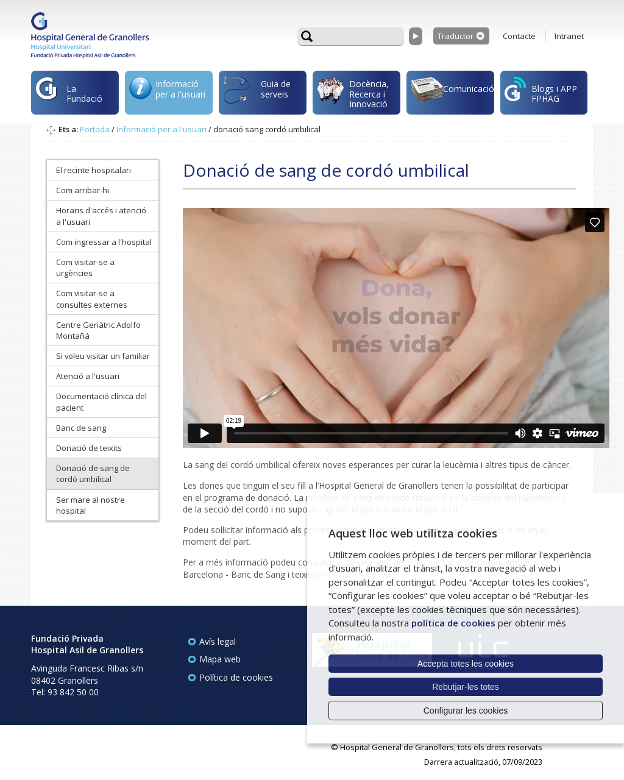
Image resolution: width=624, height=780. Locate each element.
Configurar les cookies (466, 710)
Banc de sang (81, 427)
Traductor (455, 35)
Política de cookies (236, 677)
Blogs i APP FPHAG (541, 90)
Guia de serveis (257, 96)
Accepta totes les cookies (465, 663)
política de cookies (453, 623)
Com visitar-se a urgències (85, 267)
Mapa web (220, 659)
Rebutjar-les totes (465, 687)
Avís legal (217, 641)
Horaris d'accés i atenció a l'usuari (101, 216)
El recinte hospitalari (93, 170)
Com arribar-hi (82, 190)
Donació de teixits (89, 447)
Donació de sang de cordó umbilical (93, 473)
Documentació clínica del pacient (101, 402)
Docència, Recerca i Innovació (353, 94)
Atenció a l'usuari (87, 375)
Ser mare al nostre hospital (90, 505)
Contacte (519, 35)
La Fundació (68, 95)
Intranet (569, 35)
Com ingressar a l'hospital (104, 241)
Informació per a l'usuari (167, 92)
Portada (95, 129)
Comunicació (452, 91)
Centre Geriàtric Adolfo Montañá (98, 330)
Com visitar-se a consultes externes (91, 299)
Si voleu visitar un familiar (103, 355)
